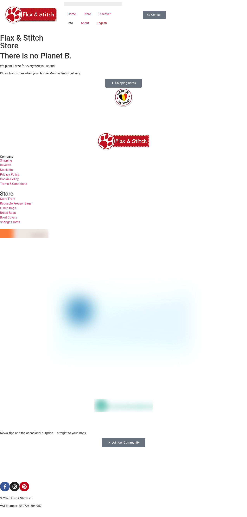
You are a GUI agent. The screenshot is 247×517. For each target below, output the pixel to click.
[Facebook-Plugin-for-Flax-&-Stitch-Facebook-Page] (123, 464)
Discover (105, 14)
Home (72, 14)
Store (87, 14)
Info (70, 23)
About (85, 23)
